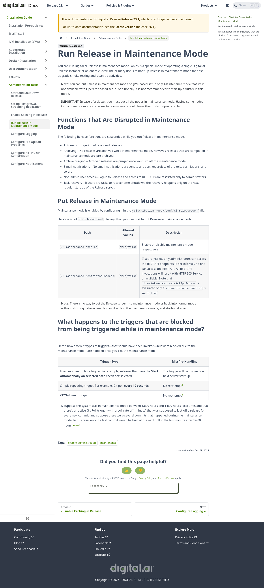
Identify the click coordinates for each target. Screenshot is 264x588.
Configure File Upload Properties (26, 143)
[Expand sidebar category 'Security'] (46, 76)
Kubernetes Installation (17, 51)
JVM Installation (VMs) (24, 42)
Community (24, 537)
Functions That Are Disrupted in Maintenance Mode (235, 19)
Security (14, 77)
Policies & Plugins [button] (118, 5)
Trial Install (16, 34)
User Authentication (23, 69)
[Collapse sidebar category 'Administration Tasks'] (46, 84)
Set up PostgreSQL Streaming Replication (26, 105)
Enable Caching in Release (29, 115)
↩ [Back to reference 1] (74, 425)
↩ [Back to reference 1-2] (78, 425)
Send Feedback (26, 549)
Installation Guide (19, 18)
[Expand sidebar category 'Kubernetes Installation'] (46, 51)
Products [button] (207, 5)
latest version (125, 27)
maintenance (108, 442)
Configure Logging (24, 134)
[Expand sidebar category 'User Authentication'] (46, 68)
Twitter (101, 537)
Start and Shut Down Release (25, 94)
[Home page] (61, 38)
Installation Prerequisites (26, 26)
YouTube (102, 555)
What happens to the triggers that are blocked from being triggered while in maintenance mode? (238, 35)
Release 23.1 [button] (56, 5)
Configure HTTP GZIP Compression (25, 154)
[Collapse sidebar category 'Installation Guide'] (46, 17)
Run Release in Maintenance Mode (24, 124)
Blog (19, 543)
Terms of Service (166, 478)
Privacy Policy (146, 478)
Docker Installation (22, 61)
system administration (82, 442)
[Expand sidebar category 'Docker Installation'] (46, 60)
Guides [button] (86, 5)
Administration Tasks (23, 85)
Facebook (103, 543)
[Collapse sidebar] (27, 518)
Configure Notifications (27, 164)
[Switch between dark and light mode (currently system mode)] (228, 5)
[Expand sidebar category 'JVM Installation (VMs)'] (46, 41)
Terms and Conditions (192, 543)
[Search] (247, 5)
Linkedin (102, 549)
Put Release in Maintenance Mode (236, 26)
